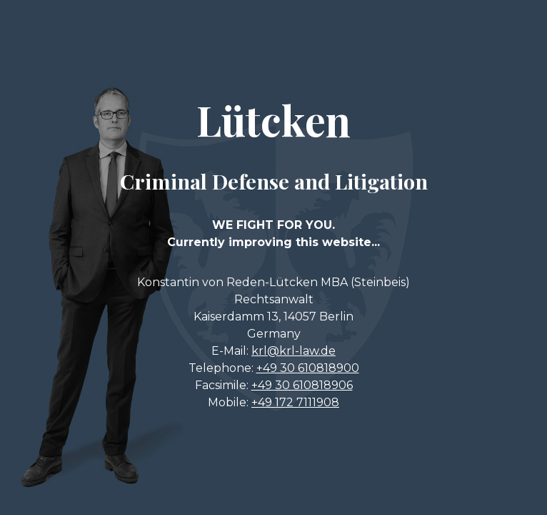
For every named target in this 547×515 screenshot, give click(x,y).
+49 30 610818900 (307, 368)
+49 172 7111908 (295, 402)
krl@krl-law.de (293, 351)
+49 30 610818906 (302, 385)
